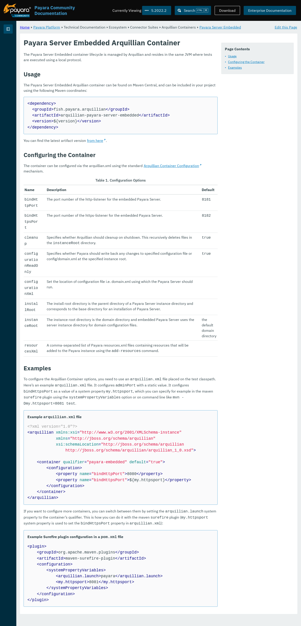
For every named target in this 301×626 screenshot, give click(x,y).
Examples (94, 82)
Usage (91, 71)
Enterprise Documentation (269, 10)
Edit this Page (286, 27)
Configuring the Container (105, 76)
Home (81, 27)
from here (151, 181)
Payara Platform (18, 45)
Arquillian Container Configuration (227, 206)
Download (227, 10)
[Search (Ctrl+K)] (193, 10)
